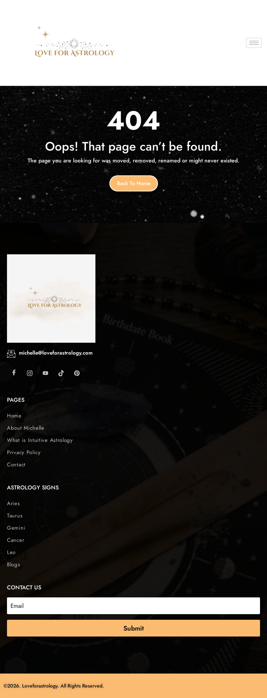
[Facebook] (14, 373)
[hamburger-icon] (254, 43)
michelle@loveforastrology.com (56, 353)
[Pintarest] (77, 373)
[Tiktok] (61, 373)
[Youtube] (45, 373)
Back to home (133, 183)
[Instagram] (29, 373)
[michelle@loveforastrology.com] (11, 354)
